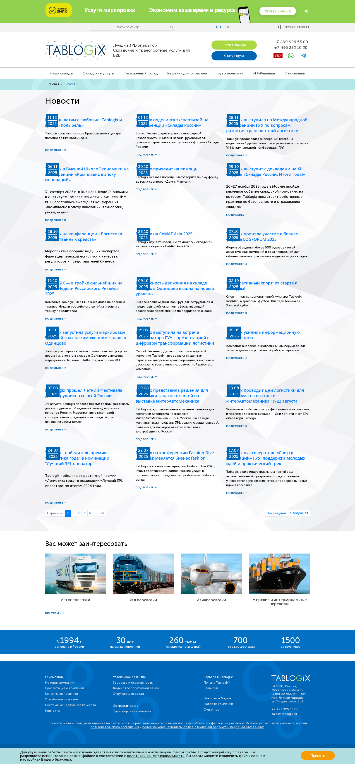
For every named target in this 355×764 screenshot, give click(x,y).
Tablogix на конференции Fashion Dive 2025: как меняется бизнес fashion (175, 456)
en (227, 27)
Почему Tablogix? (217, 683)
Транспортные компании (132, 711)
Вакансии (211, 688)
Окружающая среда (128, 694)
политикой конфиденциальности (156, 756)
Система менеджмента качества (70, 705)
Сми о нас (211, 709)
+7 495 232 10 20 (290, 47)
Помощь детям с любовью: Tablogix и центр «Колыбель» (83, 121)
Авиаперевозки (211, 600)
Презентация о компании (64, 688)
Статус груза (234, 55)
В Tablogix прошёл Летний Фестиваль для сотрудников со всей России (83, 393)
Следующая (299, 514)
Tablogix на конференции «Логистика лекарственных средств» (83, 236)
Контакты (52, 711)
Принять (318, 756)
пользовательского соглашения (115, 727)
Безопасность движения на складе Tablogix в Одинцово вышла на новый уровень (175, 288)
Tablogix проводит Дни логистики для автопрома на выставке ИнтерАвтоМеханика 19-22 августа (265, 396)
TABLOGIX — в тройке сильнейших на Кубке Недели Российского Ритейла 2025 (83, 288)
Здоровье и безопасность (133, 683)
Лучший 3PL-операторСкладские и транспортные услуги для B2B (151, 50)
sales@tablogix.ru (284, 714)
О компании (294, 72)
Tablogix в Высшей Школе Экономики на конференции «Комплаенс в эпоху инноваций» (87, 174)
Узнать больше (277, 11)
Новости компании (218, 704)
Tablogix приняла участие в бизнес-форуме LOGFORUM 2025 (262, 236)
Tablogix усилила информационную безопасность (263, 334)
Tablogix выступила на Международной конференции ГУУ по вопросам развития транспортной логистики (267, 124)
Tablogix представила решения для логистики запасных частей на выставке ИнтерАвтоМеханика (172, 396)
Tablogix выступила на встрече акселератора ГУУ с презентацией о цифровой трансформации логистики (175, 337)
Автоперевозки (75, 600)
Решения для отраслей (187, 72)
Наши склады (61, 72)
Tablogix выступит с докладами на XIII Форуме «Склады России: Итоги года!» (265, 171)
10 (104, 514)
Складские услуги (98, 72)
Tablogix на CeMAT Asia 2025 (164, 233)
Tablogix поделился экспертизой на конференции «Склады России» (172, 121)
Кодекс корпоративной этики (136, 688)
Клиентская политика (61, 694)
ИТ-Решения (264, 72)
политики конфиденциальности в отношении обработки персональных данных (203, 727)
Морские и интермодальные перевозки (279, 602)
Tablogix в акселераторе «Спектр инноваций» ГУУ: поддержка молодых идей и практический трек (265, 459)
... (97, 514)
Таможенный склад (141, 72)
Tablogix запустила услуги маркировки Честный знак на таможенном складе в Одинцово (85, 337)
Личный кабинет (296, 27)
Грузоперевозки (230, 72)
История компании (59, 683)
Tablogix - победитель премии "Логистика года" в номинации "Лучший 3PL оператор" (77, 459)
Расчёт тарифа (234, 44)
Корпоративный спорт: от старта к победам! (261, 285)
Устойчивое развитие (61, 699)
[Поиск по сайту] (130, 27)
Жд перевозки (144, 600)
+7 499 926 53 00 (291, 41)
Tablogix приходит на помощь (166, 168)
